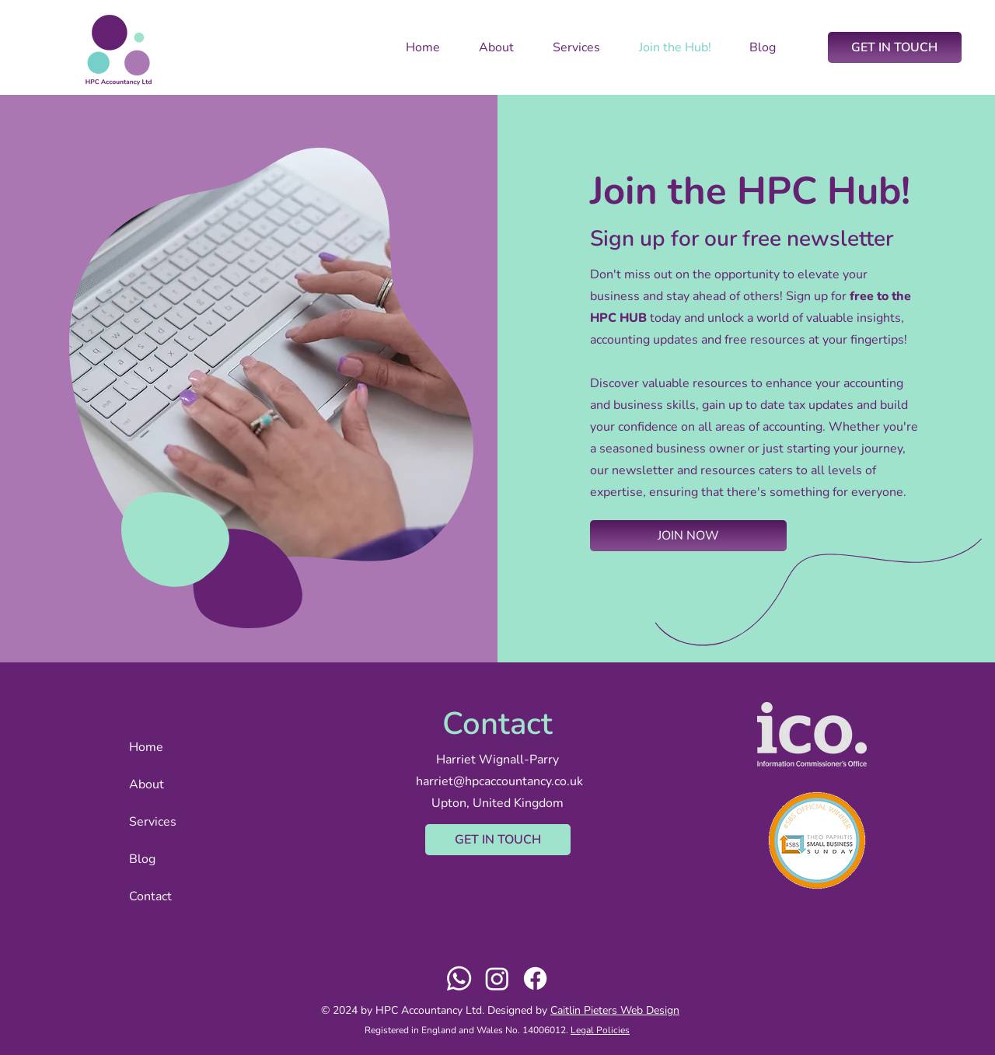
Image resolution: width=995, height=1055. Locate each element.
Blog (142, 859)
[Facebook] (535, 978)
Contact (150, 896)
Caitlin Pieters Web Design (614, 1010)
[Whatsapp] (459, 978)
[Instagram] (497, 978)
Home (146, 747)
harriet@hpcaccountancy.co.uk (499, 781)
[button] (688, 535)
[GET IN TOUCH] (895, 47)
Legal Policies (600, 1030)
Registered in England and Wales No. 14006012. (468, 1030)
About (146, 784)
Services (152, 821)
